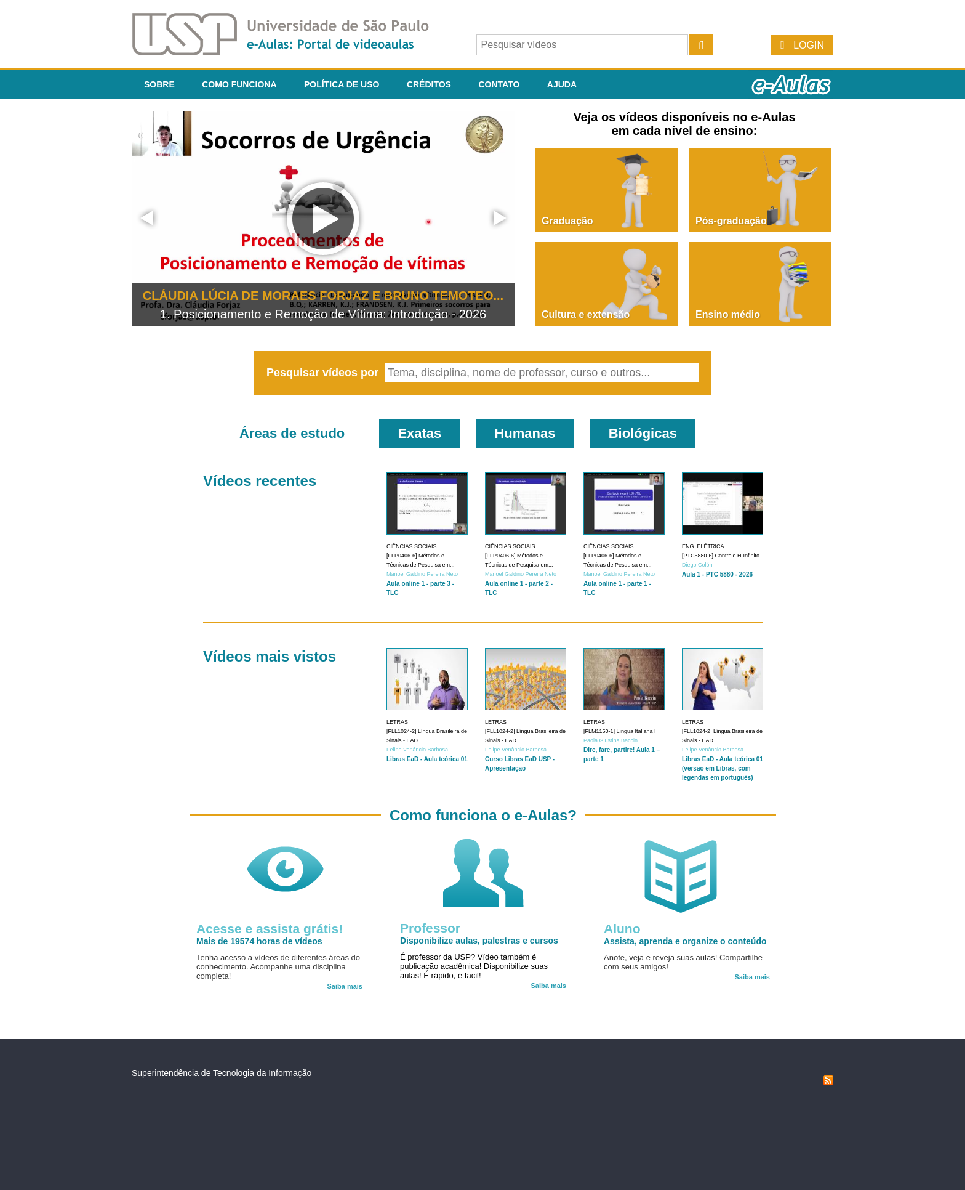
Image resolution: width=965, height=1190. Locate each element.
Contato (498, 84)
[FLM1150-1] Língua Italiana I (619, 731)
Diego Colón (697, 565)
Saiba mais (344, 986)
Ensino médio (727, 314)
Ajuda (562, 84)
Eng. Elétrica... (705, 546)
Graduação (567, 221)
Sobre (159, 84)
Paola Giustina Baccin (610, 740)
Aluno (622, 928)
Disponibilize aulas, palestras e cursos (479, 940)
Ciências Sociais (411, 546)
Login (808, 45)
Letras (397, 722)
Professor (430, 928)
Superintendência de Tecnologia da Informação (221, 1073)
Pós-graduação (731, 221)
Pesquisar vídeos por (324, 372)
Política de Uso (341, 84)
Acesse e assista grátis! (269, 928)
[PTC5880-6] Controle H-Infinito (720, 555)
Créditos (429, 84)
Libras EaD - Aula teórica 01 (427, 759)
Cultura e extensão (586, 314)
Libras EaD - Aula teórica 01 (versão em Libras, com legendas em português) (722, 768)
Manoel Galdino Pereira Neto (422, 574)
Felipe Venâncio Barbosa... (419, 750)
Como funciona (239, 84)
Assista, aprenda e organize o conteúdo (685, 941)
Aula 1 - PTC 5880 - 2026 (717, 574)
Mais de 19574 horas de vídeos (259, 941)
